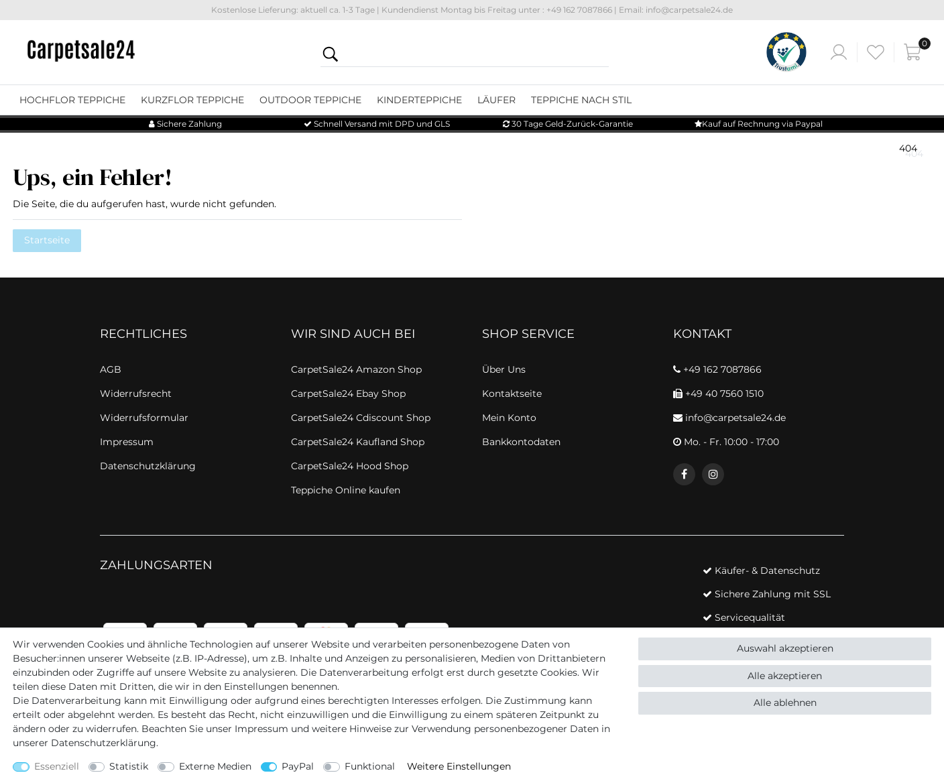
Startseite (47, 240)
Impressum (261, 729)
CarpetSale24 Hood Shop (349, 466)
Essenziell (56, 766)
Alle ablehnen (785, 703)
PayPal (298, 766)
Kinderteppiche (419, 100)
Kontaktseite (512, 393)
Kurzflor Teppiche (192, 100)
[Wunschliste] (876, 52)
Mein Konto (509, 418)
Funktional (370, 766)
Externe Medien (215, 766)
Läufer (496, 100)
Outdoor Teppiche (310, 100)
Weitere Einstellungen (459, 766)
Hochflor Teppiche (72, 100)
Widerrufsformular (144, 418)
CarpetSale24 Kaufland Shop (357, 442)
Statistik (128, 766)
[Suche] (330, 54)
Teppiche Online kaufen (345, 490)
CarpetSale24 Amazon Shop (356, 369)
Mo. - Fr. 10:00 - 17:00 (726, 442)
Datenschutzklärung (148, 466)
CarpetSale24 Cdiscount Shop (360, 418)
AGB (110, 369)
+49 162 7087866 (717, 369)
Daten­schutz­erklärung (103, 743)
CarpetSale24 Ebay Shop (348, 393)
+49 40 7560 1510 (718, 393)
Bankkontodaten (521, 442)
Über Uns (504, 369)
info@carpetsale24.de (729, 418)
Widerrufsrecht (136, 393)
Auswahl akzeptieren (785, 648)
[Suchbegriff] (475, 54)
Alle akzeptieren (785, 676)
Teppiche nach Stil (581, 100)
